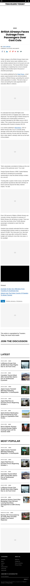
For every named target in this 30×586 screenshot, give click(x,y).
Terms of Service (19, 563)
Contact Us (17, 561)
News (15, 28)
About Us (17, 559)
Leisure (3, 563)
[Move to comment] (21, 51)
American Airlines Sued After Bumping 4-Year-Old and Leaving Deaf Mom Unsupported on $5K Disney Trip (11, 503)
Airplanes (19, 301)
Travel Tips (3, 568)
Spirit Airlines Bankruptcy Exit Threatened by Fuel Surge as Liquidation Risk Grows (9, 415)
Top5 (2, 565)
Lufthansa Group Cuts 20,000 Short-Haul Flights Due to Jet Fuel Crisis (9, 364)
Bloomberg (18, 127)
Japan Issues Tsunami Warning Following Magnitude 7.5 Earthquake (10, 390)
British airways (11, 301)
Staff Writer (6, 46)
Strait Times (20, 74)
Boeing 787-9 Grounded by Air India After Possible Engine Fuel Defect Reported (10, 517)
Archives (3, 559)
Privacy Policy (18, 565)
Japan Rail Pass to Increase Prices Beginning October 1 (10, 402)
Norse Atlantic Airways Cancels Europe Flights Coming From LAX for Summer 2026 (9, 429)
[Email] (17, 51)
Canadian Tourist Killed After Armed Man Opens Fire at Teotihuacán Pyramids (9, 377)
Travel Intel (3, 570)
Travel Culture (4, 566)
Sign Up (26, 579)
